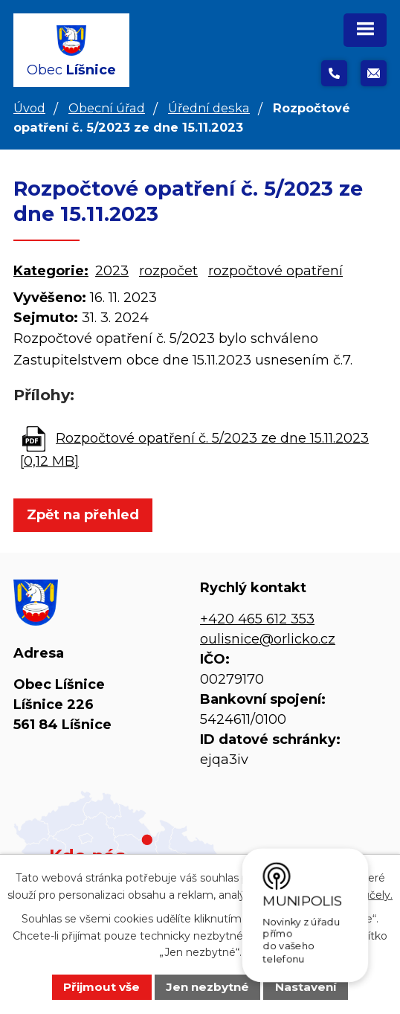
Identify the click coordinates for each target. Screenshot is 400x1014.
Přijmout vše (101, 987)
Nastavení (306, 987)
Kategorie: (50, 271)
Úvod (29, 107)
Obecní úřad (106, 107)
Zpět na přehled (83, 515)
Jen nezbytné (207, 987)
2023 (112, 271)
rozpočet (168, 271)
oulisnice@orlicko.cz (267, 639)
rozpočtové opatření (275, 271)
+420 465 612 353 (257, 619)
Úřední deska (209, 107)
